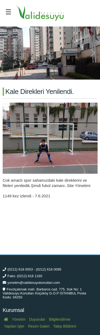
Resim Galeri (38, 326)
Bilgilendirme (59, 319)
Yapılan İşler (14, 326)
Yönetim (19, 319)
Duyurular (37, 319)
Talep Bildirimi (64, 326)
